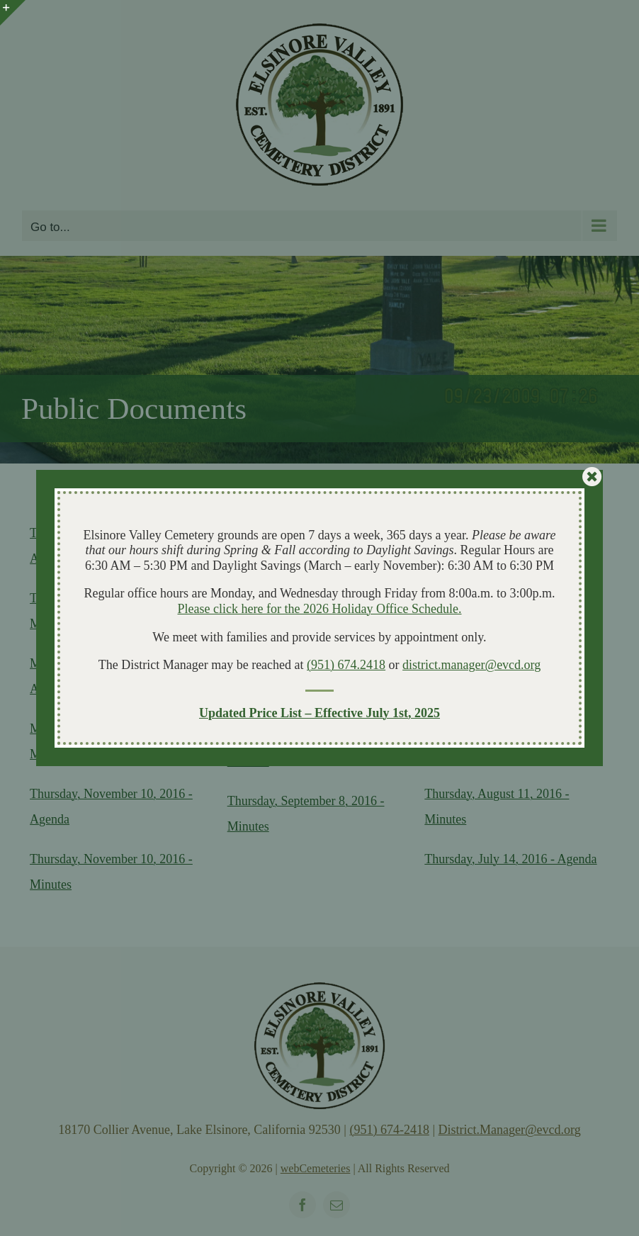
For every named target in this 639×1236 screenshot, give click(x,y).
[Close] (592, 477)
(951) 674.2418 (346, 665)
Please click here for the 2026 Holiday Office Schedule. (319, 609)
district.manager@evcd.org (471, 665)
